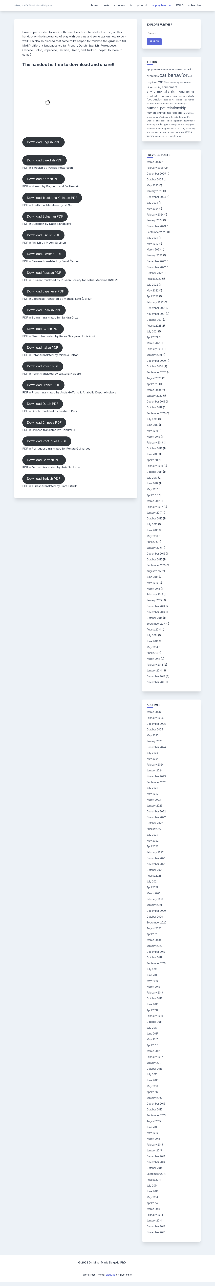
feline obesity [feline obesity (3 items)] (165, 96)
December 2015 (156, 553)
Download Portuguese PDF (47, 441)
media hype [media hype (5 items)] (162, 124)
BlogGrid (110, 1274)
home (94, 5)
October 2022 (155, 273)
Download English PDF (43, 142)
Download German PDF (44, 460)
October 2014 (154, 618)
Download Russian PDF (44, 273)
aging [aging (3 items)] (149, 70)
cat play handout (161, 5)
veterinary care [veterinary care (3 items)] (162, 136)
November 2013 (156, 682)
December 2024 (156, 197)
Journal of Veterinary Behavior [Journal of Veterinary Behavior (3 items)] (165, 117)
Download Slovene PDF (44, 254)
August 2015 (154, 571)
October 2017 (154, 471)
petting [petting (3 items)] (161, 129)
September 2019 (156, 413)
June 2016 (152, 530)
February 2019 (155, 442)
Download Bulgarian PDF (45, 216)
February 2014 (155, 664)
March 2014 (153, 658)
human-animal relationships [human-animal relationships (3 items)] (174, 100)
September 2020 (156, 372)
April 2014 (152, 653)
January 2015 (154, 600)
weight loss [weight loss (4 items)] (175, 136)
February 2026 (155, 167)
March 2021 (153, 343)
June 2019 (152, 425)
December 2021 (156, 308)
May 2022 (153, 290)
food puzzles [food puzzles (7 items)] (154, 99)
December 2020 (156, 360)
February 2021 (155, 349)
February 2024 (155, 214)
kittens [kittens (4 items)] (182, 117)
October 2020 (155, 366)
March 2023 (154, 249)
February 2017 (155, 507)
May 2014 (152, 647)
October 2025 (155, 179)
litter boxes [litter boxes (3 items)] (161, 121)
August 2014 (154, 629)
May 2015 (152, 582)
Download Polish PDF (43, 366)
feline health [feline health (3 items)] (152, 96)
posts (105, 5)
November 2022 (156, 267)
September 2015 (156, 565)
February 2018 (155, 466)
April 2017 (152, 495)
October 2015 (154, 559)
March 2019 (153, 436)
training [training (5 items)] (151, 136)
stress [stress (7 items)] (188, 132)
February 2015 (155, 594)
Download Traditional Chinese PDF (52, 198)
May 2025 (153, 185)
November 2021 (156, 313)
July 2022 (152, 284)
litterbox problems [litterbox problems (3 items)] (175, 121)
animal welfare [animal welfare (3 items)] (175, 70)
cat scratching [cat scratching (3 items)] (172, 83)
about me (119, 5)
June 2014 (152, 641)
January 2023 (154, 255)
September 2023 (156, 232)
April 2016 (152, 541)
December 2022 (156, 261)
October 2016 (154, 518)
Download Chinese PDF (44, 423)
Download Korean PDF (43, 179)
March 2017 (153, 501)
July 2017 (152, 477)
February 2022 (155, 302)
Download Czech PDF (43, 329)
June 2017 (152, 483)
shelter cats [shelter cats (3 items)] (168, 132)
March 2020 (154, 390)
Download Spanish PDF (44, 310)
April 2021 (152, 337)
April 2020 (152, 384)
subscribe (194, 5)
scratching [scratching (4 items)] (180, 128)
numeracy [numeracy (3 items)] (185, 125)
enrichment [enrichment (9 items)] (169, 87)
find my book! (138, 5)
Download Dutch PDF (42, 404)
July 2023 (152, 238)
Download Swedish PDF (44, 160)
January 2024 (154, 220)
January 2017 (154, 512)
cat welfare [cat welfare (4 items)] (185, 82)
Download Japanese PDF (45, 291)
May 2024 (153, 208)
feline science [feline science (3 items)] (178, 96)
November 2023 (156, 226)
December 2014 (156, 606)
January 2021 (154, 354)
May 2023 (153, 243)
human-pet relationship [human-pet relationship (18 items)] (166, 108)
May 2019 (152, 430)
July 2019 (152, 419)
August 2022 (154, 278)
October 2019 (154, 407)
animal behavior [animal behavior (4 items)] (160, 69)
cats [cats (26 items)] (162, 81)
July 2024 (152, 202)
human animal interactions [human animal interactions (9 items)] (164, 112)
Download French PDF (43, 385)
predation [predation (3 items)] (169, 129)
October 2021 (154, 319)
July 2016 (152, 524)
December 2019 (156, 401)
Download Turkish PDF (43, 479)
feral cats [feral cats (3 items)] (190, 96)
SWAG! (180, 5)
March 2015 (153, 588)
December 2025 (156, 173)
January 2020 (154, 395)
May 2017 (152, 489)
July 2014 (152, 635)
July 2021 (152, 331)
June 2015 (152, 577)
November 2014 (156, 612)
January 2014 (154, 670)
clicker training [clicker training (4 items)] (154, 87)
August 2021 (154, 325)
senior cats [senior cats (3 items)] (157, 132)
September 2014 (156, 623)
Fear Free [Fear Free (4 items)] (189, 92)
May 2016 (152, 536)
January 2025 (154, 191)
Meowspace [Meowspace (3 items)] (174, 125)
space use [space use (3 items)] (179, 132)
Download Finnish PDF (43, 235)
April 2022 (152, 296)
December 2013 (156, 676)
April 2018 (152, 460)
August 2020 (154, 378)
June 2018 (152, 454)
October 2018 (154, 448)
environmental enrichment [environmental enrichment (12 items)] (165, 91)
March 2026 (154, 162)
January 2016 (154, 547)
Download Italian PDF (42, 348)
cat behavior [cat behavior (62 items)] (173, 75)
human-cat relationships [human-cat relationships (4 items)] (175, 103)
